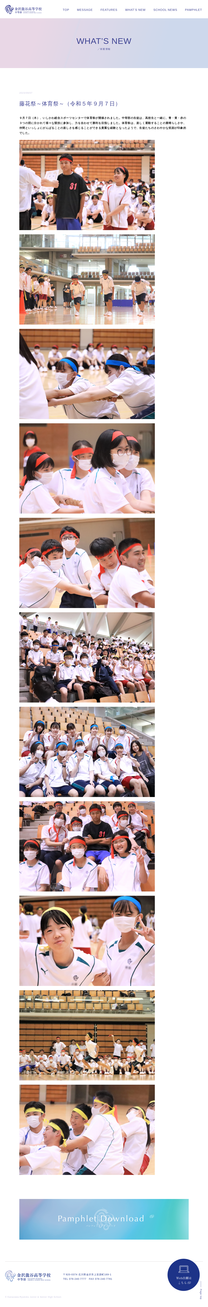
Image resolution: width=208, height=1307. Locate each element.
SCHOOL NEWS (165, 10)
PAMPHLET (193, 10)
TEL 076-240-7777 (74, 1279)
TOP (66, 10)
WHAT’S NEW (135, 10)
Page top (201, 1294)
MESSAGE (85, 10)
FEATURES (108, 10)
